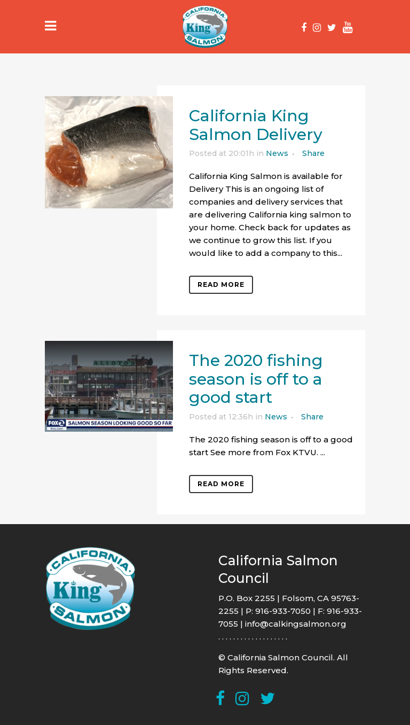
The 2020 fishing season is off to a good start (256, 378)
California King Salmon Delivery (255, 125)
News (277, 153)
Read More (221, 284)
